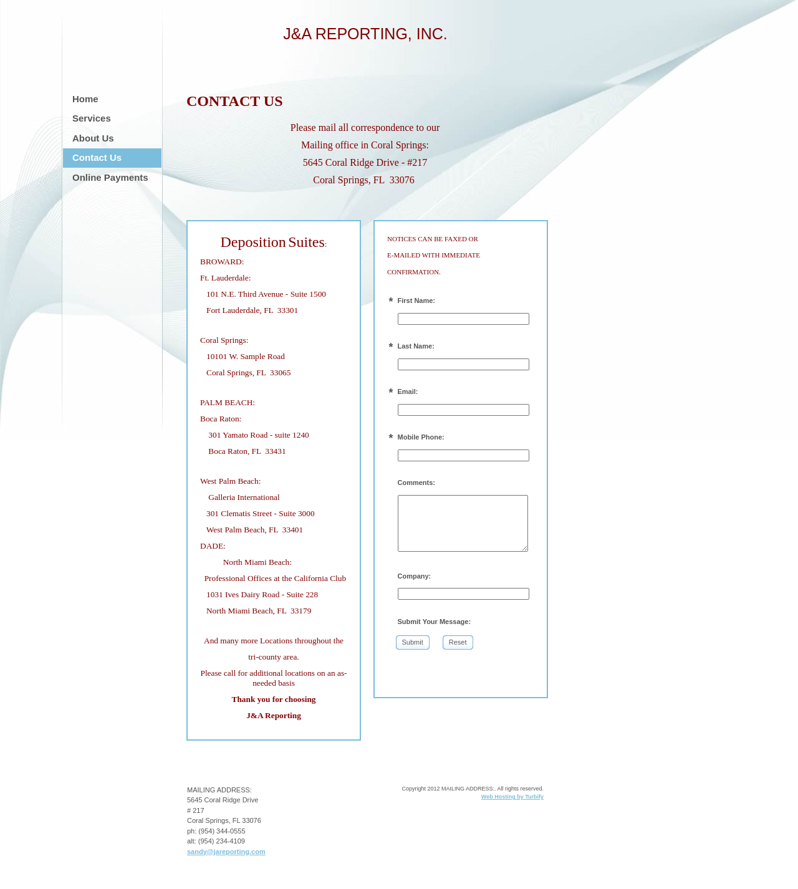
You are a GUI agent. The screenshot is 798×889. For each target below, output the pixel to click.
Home (85, 99)
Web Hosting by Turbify (512, 797)
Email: (408, 391)
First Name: (417, 300)
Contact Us (97, 157)
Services (91, 118)
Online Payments (110, 177)
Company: (414, 576)
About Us (93, 138)
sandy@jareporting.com (226, 851)
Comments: (417, 482)
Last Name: (416, 346)
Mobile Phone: (421, 437)
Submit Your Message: (434, 621)
